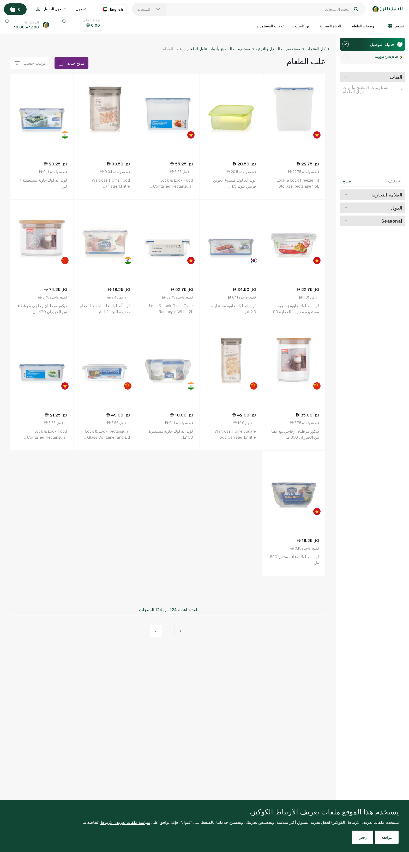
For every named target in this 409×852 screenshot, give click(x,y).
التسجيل (82, 9)
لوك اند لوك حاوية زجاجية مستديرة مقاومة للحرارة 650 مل (295, 311)
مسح (346, 181)
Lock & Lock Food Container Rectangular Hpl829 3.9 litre (173, 186)
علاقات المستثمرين (270, 26)
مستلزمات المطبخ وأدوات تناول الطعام (372, 89)
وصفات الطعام (363, 26)
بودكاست (302, 26)
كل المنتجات (315, 48)
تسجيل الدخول (50, 9)
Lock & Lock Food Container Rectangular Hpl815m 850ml (47, 437)
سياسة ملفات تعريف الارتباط (125, 822)
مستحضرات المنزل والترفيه (277, 48)
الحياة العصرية (330, 26)
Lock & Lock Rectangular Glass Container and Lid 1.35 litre (107, 437)
